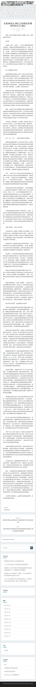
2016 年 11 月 (7, 622)
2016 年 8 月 (7, 632)
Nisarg (31, 683)
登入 (5, 664)
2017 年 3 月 (7, 609)
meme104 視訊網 (12, 357)
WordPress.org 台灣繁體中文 (12, 675)
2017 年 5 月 (7, 605)
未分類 (6, 507)
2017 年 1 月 (7, 615)
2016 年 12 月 (7, 619)
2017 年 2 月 (7, 612)
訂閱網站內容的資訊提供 (11, 668)
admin (23, 29)
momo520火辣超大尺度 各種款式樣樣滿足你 (16, 564)
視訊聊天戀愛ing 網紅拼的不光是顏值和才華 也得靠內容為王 (18, 520)
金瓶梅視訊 (7, 510)
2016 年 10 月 (7, 626)
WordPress (22, 683)
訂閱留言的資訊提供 (9, 671)
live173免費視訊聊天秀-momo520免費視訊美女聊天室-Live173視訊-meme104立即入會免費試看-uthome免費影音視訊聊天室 (17, 2)
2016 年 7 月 (7, 636)
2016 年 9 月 (7, 629)
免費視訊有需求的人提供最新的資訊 (14, 561)
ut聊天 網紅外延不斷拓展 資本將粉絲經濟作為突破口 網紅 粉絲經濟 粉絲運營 (18, 529)
